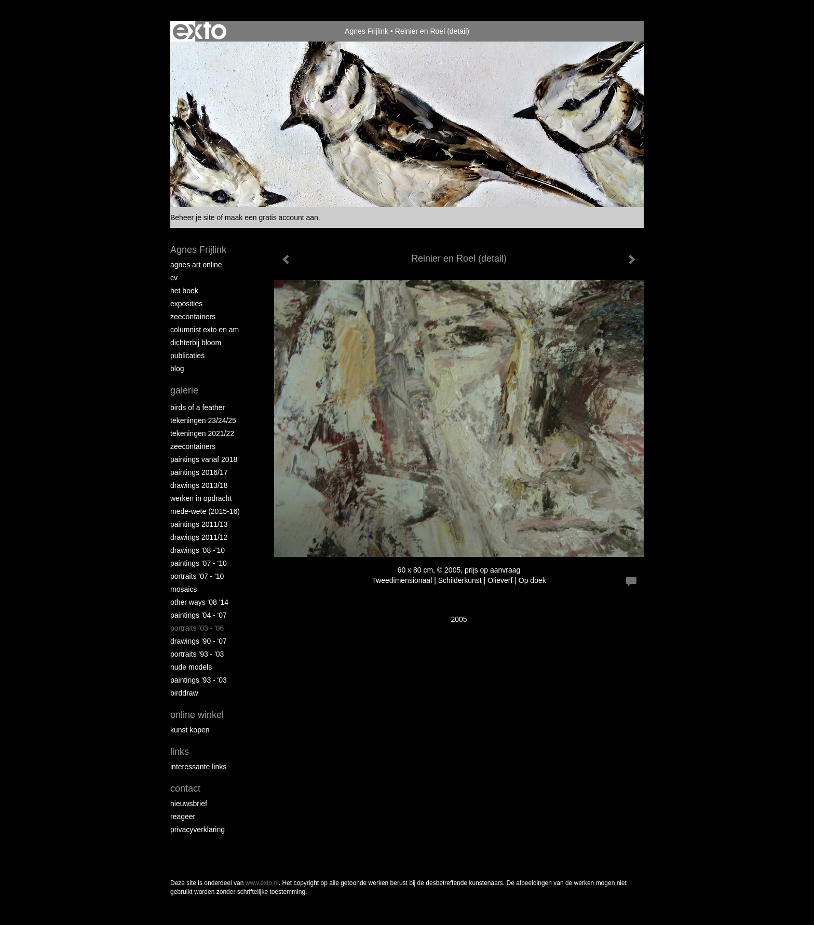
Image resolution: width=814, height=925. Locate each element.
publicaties (187, 355)
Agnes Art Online (196, 265)
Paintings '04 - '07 (198, 615)
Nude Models (191, 667)
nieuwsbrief (188, 803)
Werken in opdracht (201, 498)
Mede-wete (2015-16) (205, 511)
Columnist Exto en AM (204, 329)
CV (174, 278)
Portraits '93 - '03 (197, 654)
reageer (182, 816)
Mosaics (183, 589)
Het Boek (184, 291)
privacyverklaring (197, 829)
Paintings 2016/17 (199, 472)
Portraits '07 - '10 (197, 576)
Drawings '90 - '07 (198, 641)
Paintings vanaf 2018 (203, 459)
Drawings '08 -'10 (197, 550)
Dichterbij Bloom (195, 342)
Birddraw (184, 693)
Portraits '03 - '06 (197, 628)
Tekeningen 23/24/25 (203, 420)
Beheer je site (192, 217)
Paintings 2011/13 (199, 524)
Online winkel (197, 715)
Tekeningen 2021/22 (202, 433)
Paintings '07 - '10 (198, 563)
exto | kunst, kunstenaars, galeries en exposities (199, 31)
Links (179, 751)
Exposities (186, 304)
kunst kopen (190, 730)
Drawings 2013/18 (199, 485)
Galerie (184, 390)
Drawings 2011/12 (199, 537)
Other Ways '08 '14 (199, 602)
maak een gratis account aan (271, 217)
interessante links (198, 767)
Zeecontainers (192, 316)
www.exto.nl (262, 883)
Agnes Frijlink (366, 31)
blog (177, 368)
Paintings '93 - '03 (198, 680)
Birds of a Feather (197, 407)
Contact (185, 788)
